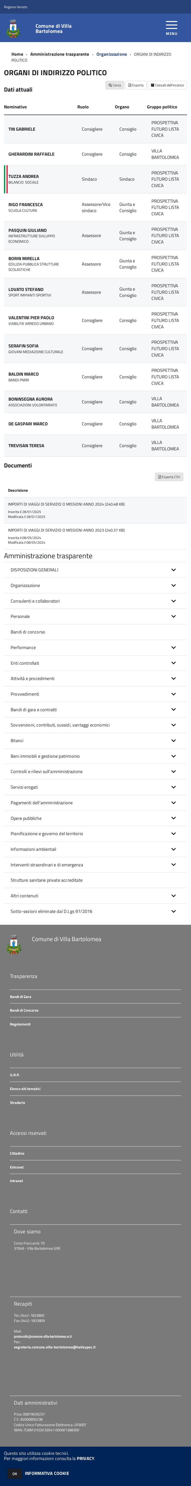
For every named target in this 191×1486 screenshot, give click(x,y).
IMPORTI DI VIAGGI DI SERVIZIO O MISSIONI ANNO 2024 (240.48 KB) (66, 504)
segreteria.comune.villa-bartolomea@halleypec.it (55, 1347)
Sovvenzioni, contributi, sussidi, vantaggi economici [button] (60, 725)
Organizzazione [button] (25, 585)
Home (17, 54)
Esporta (135, 85)
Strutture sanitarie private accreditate (47, 880)
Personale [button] (20, 616)
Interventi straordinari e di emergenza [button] (47, 864)
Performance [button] (23, 647)
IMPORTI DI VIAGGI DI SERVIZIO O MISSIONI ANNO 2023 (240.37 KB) (66, 530)
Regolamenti (20, 1024)
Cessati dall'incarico (167, 85)
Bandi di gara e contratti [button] (34, 709)
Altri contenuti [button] (24, 895)
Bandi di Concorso (24, 1010)
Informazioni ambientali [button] (33, 849)
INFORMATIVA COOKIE (47, 1473)
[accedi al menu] (172, 27)
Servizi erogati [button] (24, 787)
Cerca (115, 85)
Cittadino (17, 1153)
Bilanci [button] (17, 740)
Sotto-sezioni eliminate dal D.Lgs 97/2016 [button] (51, 911)
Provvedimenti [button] (25, 694)
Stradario (17, 1102)
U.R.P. (15, 1075)
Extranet (17, 1167)
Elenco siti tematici (25, 1089)
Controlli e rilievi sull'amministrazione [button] (47, 771)
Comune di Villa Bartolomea (54, 28)
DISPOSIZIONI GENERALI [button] (34, 569)
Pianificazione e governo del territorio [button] (47, 833)
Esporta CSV (169, 476)
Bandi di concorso (28, 632)
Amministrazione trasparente (59, 54)
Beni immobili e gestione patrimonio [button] (45, 756)
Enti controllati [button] (25, 663)
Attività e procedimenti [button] (32, 678)
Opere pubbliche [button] (26, 818)
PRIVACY (85, 1458)
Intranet (16, 1181)
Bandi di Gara (20, 996)
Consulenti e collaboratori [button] (35, 601)
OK (14, 1474)
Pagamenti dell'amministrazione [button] (42, 802)
